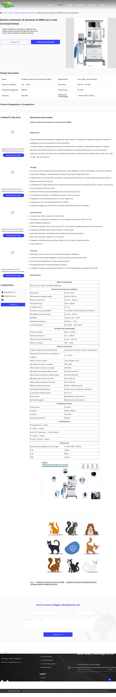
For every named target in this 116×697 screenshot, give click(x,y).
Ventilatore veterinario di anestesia (24, 13)
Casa (51, 5)
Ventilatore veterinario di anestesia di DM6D (50, 582)
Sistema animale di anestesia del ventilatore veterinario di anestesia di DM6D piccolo (12, 191)
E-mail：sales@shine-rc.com (11, 662)
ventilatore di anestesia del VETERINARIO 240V (81, 582)
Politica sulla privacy (14, 691)
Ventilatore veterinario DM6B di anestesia (44, 584)
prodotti (9, 13)
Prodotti (60, 5)
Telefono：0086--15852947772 (11, 658)
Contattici (92, 5)
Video (70, 5)
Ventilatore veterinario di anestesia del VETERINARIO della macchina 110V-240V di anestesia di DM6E (12, 151)
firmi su (110, 669)
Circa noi (80, 5)
